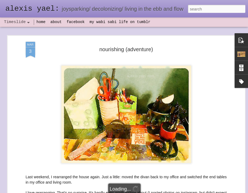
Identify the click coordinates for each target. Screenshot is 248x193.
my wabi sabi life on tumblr (120, 22)
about (56, 22)
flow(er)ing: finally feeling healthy (134, 185)
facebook (75, 22)
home (41, 22)
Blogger (141, 190)
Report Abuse (156, 190)
